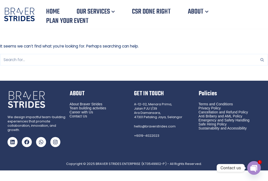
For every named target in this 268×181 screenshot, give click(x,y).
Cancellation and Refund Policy (223, 123)
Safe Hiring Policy (213, 135)
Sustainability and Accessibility (223, 139)
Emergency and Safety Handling (224, 131)
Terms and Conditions (216, 115)
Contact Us (78, 127)
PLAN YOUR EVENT (67, 21)
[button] (112, 12)
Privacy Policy (210, 119)
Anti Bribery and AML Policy (220, 127)
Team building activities (88, 119)
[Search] (128, 59)
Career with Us (81, 123)
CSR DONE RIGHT (150, 11)
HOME (52, 11)
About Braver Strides (86, 115)
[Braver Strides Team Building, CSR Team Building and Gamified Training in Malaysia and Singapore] (21, 14)
